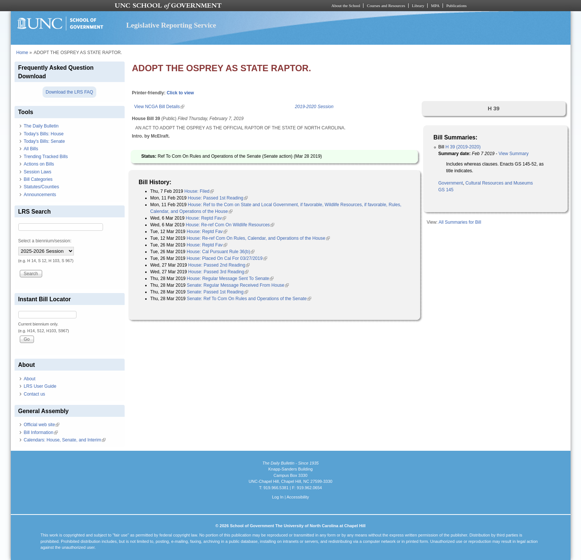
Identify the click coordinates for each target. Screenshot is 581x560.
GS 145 (446, 189)
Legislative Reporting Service (171, 25)
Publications (456, 5)
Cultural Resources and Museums (499, 183)
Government (450, 183)
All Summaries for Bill (459, 222)
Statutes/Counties (41, 186)
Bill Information (41, 432)
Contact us (34, 394)
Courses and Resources (386, 5)
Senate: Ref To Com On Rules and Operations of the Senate (249, 298)
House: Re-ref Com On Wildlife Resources (230, 224)
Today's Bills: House (44, 133)
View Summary (513, 153)
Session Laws (37, 171)
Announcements (40, 194)
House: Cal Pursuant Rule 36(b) (220, 251)
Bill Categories (38, 179)
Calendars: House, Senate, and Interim (65, 440)
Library (418, 5)
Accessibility (298, 497)
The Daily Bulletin (41, 126)
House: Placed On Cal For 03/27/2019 (227, 258)
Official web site (42, 424)
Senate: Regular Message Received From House (238, 285)
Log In (278, 497)
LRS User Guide (40, 386)
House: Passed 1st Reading (218, 198)
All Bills (31, 148)
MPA (435, 5)
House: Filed (199, 191)
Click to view (180, 92)
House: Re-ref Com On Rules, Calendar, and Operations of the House (258, 238)
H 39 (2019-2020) (463, 147)
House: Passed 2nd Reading (219, 265)
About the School (345, 5)
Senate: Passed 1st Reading (217, 292)
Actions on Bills (39, 164)
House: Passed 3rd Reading (218, 271)
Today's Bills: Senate (44, 141)
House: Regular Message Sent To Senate (230, 278)
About (29, 378)
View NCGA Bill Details (159, 106)
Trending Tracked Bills (46, 156)
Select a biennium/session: (45, 240)
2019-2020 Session (314, 106)
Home (22, 52)
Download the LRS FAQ (69, 92)
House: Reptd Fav (206, 218)
